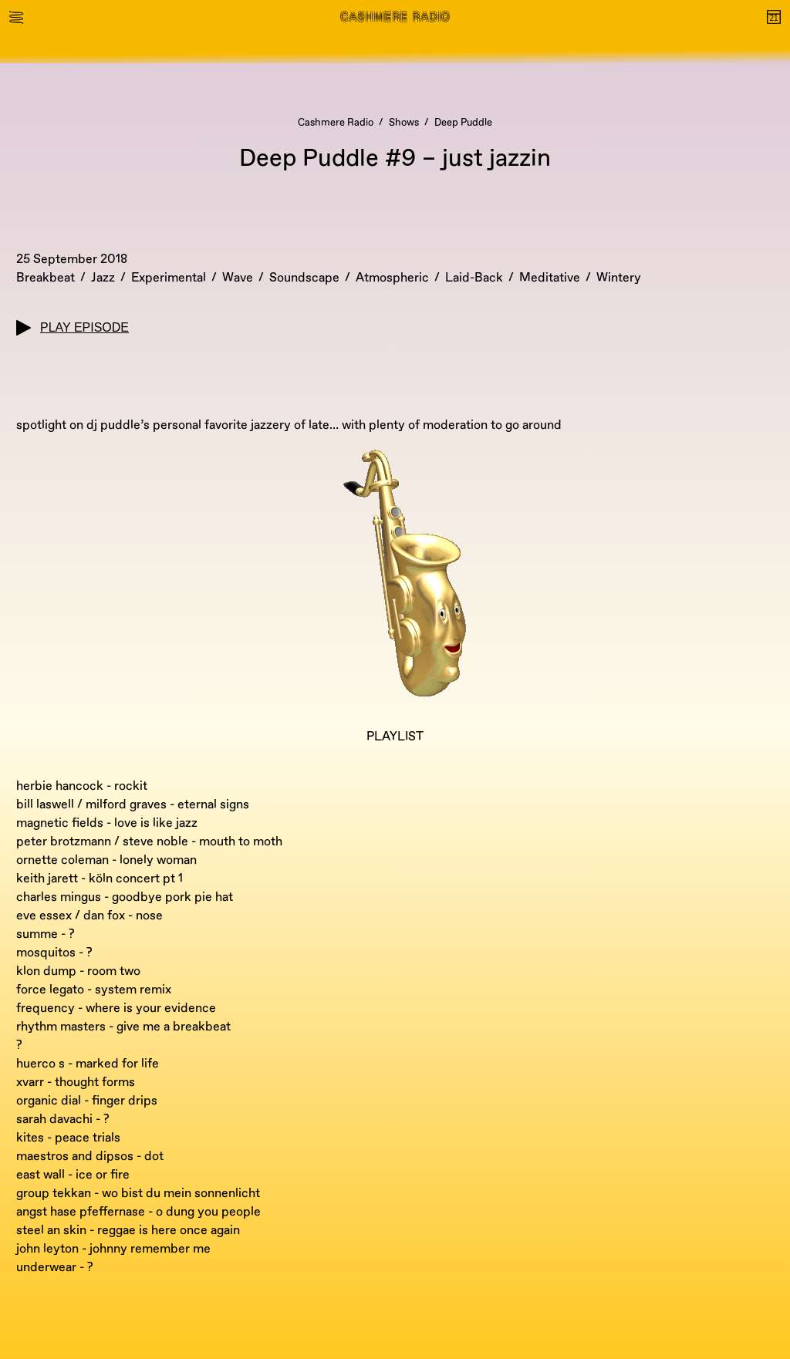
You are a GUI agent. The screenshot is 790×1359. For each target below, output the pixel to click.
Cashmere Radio (335, 122)
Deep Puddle (463, 122)
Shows (404, 122)
